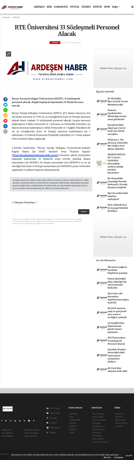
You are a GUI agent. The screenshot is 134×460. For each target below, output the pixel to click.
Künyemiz (53, 427)
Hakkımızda (7, 430)
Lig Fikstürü (97, 426)
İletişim (51, 432)
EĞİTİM (97, 6)
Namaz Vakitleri (99, 420)
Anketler (119, 417)
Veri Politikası (7, 436)
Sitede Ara (119, 414)
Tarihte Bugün (98, 429)
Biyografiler (120, 420)
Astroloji (119, 426)
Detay (107, 457)
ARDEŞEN (39, 6)
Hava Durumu (98, 414)
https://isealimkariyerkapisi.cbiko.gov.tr (35, 155)
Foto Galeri (53, 408)
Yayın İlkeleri (7, 433)
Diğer (115, 6)
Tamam (118, 457)
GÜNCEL (74, 6)
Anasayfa (6, 17)
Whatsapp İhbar (31, 433)
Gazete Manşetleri (100, 442)
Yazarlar (52, 418)
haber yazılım (6, 457)
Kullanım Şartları (32, 430)
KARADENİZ (61, 6)
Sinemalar (96, 432)
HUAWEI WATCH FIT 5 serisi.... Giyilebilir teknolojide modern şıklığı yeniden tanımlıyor (116, 163)
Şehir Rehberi (98, 439)
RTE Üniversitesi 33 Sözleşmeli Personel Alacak (116, 341)
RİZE (49, 6)
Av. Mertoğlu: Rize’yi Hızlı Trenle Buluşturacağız (118, 101)
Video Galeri (54, 413)
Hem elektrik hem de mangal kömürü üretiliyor (118, 208)
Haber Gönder (30, 436)
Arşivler (52, 423)
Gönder (84, 211)
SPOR (107, 6)
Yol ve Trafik (97, 417)
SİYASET (86, 6)
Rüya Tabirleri (121, 423)
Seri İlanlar (97, 436)
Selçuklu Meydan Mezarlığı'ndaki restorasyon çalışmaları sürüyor (117, 355)
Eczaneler (96, 423)
